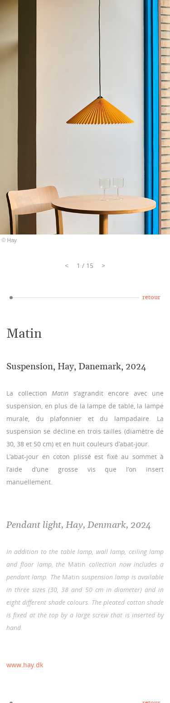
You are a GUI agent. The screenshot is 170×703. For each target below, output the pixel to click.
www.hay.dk (24, 664)
